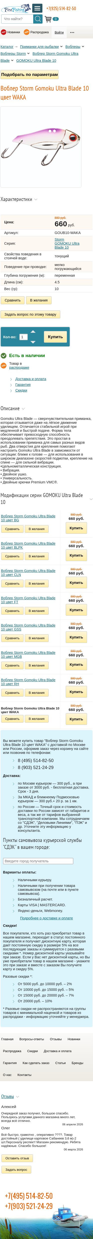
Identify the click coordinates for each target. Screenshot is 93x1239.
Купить (55, 336)
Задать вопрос (16, 1170)
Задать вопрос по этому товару (30, 314)
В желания (39, 300)
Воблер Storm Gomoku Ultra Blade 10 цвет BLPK (28, 545)
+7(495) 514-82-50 (29, 1196)
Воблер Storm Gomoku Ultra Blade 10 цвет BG (28, 518)
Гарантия (23, 385)
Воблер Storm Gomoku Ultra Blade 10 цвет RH (28, 682)
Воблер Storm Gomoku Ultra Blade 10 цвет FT (28, 600)
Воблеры (72, 47)
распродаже (19, 367)
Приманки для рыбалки (39, 47)
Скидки (21, 390)
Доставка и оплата (30, 379)
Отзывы (56, 1039)
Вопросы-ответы (31, 1039)
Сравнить (13, 300)
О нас (7, 1075)
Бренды (77, 1063)
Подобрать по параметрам (29, 74)
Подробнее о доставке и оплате (46, 918)
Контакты (24, 1075)
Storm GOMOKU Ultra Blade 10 (67, 243)
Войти (59, 32)
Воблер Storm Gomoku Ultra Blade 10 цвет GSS (28, 627)
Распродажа (40, 32)
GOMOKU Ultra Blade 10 (36, 61)
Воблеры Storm (13, 54)
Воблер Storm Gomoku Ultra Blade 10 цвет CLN (28, 573)
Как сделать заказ (36, 1063)
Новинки (13, 32)
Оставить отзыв (17, 1158)
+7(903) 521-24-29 (29, 1206)
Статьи (60, 1063)
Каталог (6, 47)
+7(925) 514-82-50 (61, 8)
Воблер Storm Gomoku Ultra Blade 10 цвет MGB (28, 655)
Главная (7, 1039)
